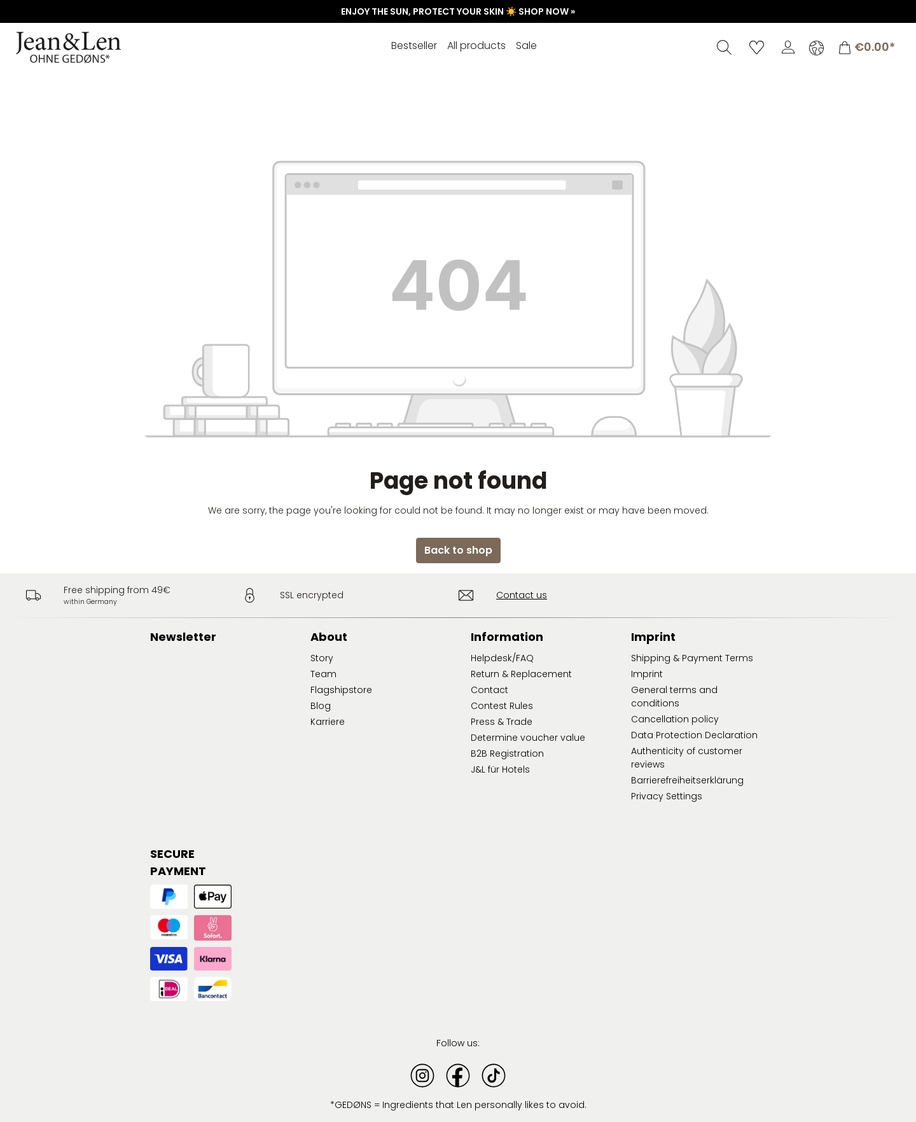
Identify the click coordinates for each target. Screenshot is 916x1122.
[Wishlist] (756, 47)
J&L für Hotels (500, 769)
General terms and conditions (674, 697)
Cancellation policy (675, 719)
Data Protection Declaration (694, 735)
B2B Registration (507, 753)
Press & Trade (501, 721)
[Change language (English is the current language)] (816, 48)
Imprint (647, 674)
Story (321, 658)
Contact (489, 690)
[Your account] (788, 47)
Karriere (327, 721)
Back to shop (458, 550)
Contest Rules (502, 705)
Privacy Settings (666, 796)
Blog (320, 705)
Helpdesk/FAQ (502, 658)
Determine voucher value (528, 737)
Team (323, 674)
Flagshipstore (341, 690)
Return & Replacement (521, 674)
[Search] (724, 47)
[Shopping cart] (866, 47)
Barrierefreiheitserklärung (687, 780)
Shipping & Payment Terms (692, 658)
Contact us (521, 595)
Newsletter (183, 637)
